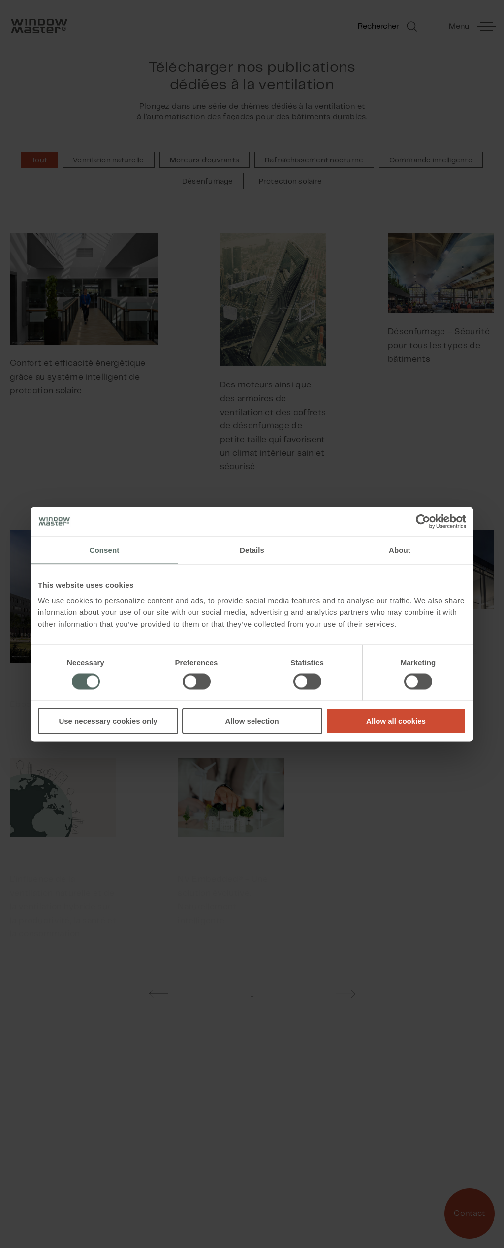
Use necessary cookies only (108, 721)
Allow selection (252, 721)
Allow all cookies (396, 721)
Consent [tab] (105, 549)
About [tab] (399, 549)
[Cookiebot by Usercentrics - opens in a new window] (423, 521)
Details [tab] (252, 549)
